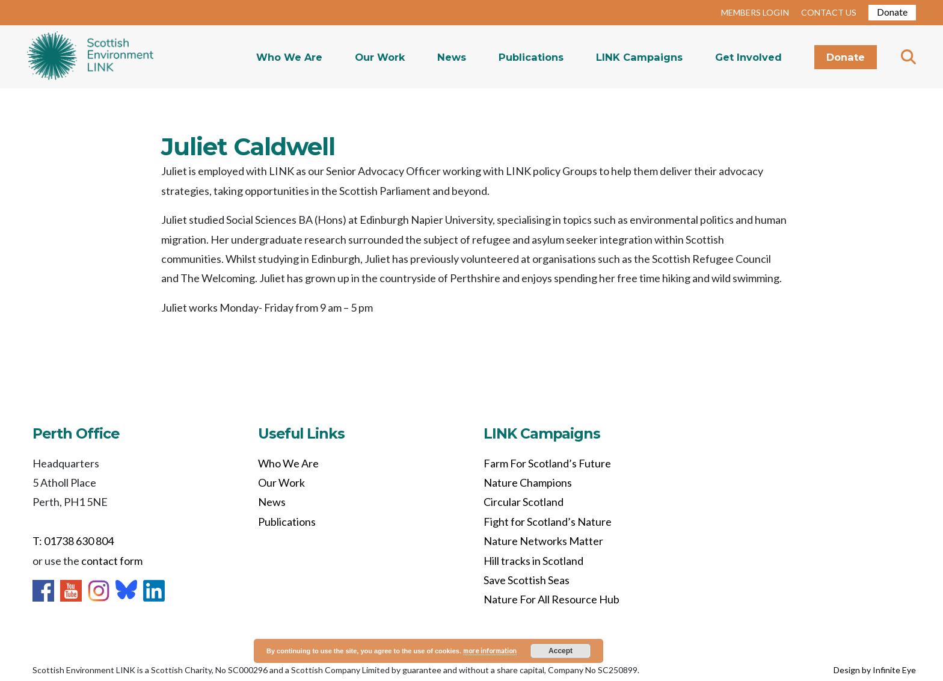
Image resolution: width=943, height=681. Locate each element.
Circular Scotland (524, 501)
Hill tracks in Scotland (533, 560)
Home (90, 56)
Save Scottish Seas (527, 580)
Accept (560, 651)
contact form (112, 560)
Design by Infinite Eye (875, 670)
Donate (892, 11)
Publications (531, 57)
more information (490, 651)
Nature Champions (528, 482)
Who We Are (289, 57)
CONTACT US (828, 12)
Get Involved (748, 57)
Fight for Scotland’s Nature (548, 521)
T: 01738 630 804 (73, 540)
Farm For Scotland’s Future (547, 463)
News (451, 57)
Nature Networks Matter (543, 540)
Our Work (380, 57)
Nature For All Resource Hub (551, 599)
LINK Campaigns (639, 57)
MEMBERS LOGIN (755, 12)
